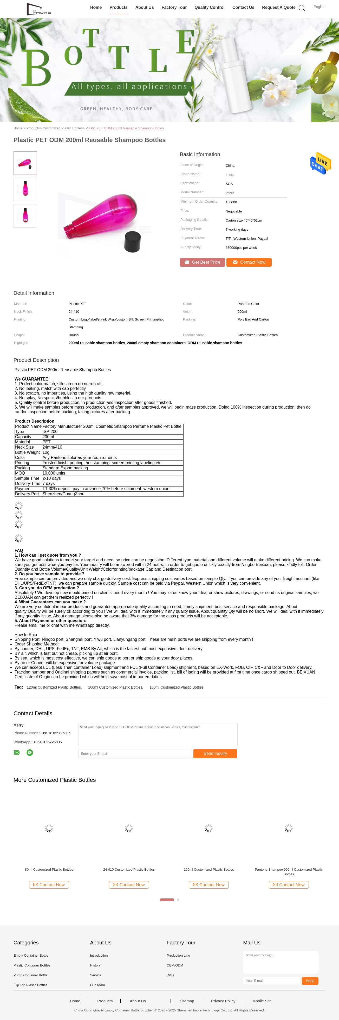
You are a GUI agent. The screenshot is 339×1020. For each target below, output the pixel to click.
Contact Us (243, 7)
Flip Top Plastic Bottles (31, 985)
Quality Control (209, 7)
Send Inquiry (215, 753)
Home (96, 7)
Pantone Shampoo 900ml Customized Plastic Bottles (289, 872)
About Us (144, 7)
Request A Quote (279, 7)
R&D (170, 975)
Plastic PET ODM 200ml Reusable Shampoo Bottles (125, 128)
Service (95, 975)
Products (118, 7)
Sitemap (187, 1001)
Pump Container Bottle (31, 975)
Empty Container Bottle (31, 955)
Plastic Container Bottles (32, 965)
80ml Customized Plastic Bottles (49, 869)
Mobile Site (262, 1001)
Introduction (99, 955)
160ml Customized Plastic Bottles (115, 687)
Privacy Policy (223, 1001)
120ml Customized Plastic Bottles (54, 687)
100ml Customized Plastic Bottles (176, 687)
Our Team (97, 985)
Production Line (178, 955)
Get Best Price (202, 262)
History (95, 965)
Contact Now (249, 262)
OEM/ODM (175, 965)
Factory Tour (174, 7)
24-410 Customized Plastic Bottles (129, 869)
